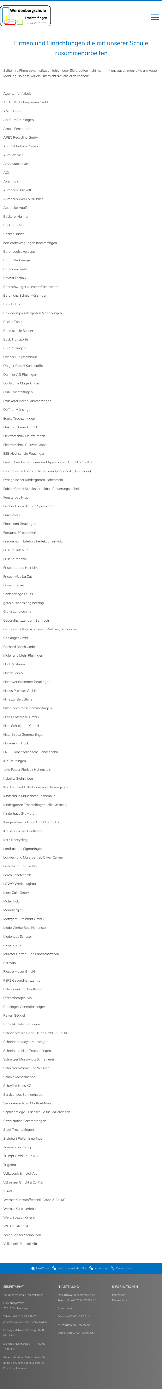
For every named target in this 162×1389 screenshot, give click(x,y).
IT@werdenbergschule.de (79, 1294)
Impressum (118, 1294)
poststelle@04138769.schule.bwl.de (25, 1322)
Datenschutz (119, 1300)
